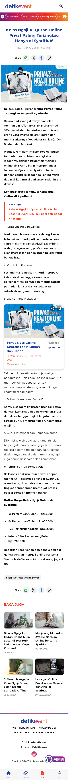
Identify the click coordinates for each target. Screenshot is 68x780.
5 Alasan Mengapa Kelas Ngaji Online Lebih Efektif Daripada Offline (16, 685)
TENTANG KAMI (22, 732)
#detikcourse (30, 16)
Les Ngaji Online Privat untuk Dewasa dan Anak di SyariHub (49, 685)
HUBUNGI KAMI (27, 728)
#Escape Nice (49, 16)
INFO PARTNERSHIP (44, 732)
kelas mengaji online (37, 174)
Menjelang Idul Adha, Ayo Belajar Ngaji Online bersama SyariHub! (49, 639)
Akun (59, 774)
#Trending (12, 16)
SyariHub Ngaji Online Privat (22, 577)
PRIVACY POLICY (47, 728)
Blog (42, 774)
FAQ (14, 728)
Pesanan (25, 774)
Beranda (8, 774)
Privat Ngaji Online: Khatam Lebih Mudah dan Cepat (23, 347)
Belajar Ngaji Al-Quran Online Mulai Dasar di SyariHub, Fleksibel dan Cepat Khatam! (35, 214)
